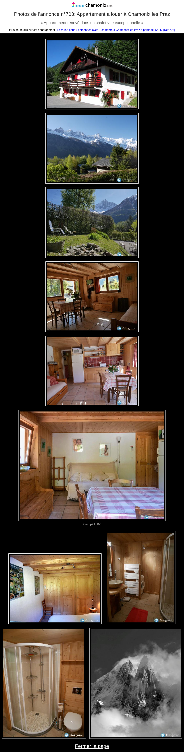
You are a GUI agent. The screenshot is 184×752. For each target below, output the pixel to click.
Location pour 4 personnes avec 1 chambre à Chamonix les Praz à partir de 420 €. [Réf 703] (116, 29)
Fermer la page (92, 746)
